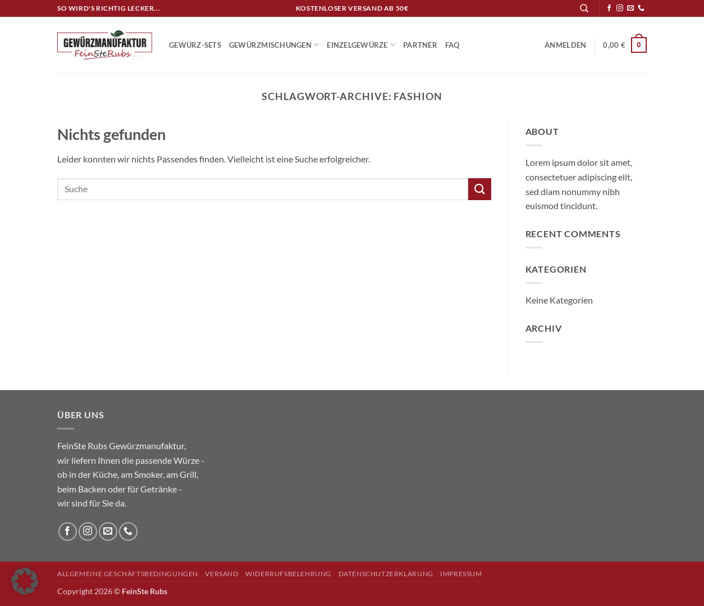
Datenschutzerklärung (386, 573)
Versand (221, 573)
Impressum (461, 573)
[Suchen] (584, 8)
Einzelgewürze (361, 44)
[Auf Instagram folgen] (619, 8)
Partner (420, 44)
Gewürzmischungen (274, 44)
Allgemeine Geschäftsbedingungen (127, 573)
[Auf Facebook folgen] (609, 8)
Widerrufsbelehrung (288, 573)
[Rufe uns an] (641, 8)
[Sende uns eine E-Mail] (630, 8)
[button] (565, 45)
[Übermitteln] (479, 189)
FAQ (452, 44)
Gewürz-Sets (195, 44)
